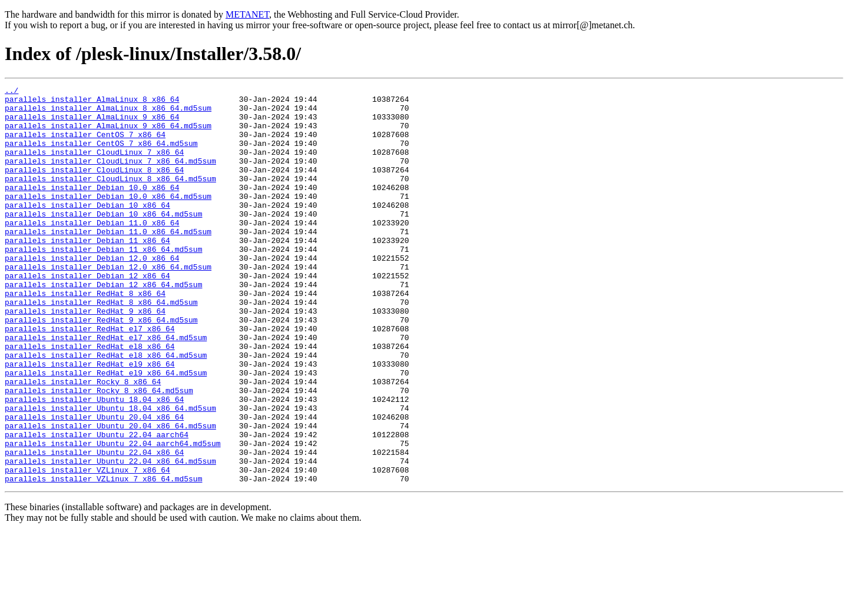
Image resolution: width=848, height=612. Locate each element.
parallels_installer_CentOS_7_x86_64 (85, 144)
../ (11, 92)
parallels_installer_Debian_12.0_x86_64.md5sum (108, 303)
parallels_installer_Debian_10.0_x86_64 (92, 208)
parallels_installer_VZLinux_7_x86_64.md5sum (103, 558)
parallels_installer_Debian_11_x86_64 (87, 272)
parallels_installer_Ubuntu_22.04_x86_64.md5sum (110, 536)
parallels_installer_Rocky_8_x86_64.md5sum (99, 452)
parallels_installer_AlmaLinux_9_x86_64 (92, 123)
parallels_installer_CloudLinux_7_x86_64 (94, 166)
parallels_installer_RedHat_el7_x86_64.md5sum (106, 388)
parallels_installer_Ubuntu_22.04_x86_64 (94, 526)
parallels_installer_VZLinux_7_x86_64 (87, 547)
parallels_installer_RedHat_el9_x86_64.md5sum (106, 430)
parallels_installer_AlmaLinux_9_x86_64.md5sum (108, 134)
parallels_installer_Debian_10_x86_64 (87, 229)
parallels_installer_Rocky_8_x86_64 (83, 441)
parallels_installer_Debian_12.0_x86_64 (92, 293)
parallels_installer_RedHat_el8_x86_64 (90, 399)
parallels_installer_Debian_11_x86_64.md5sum (103, 282)
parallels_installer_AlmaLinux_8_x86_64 (92, 102)
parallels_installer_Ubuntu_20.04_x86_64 (94, 483)
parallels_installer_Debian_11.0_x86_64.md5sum (108, 261)
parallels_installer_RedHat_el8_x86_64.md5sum (106, 409)
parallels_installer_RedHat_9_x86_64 (85, 356)
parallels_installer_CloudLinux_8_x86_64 (94, 187)
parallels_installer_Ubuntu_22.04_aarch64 (96, 505)
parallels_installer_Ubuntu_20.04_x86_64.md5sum (110, 494)
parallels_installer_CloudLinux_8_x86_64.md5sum (110, 197)
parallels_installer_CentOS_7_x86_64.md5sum (101, 155)
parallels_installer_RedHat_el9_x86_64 (90, 420)
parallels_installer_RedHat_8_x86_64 (85, 335)
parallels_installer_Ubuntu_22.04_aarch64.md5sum (113, 515)
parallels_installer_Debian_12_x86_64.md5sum (103, 325)
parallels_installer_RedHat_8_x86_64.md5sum (101, 346)
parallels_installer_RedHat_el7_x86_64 (90, 377)
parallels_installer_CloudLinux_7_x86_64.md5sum (110, 176)
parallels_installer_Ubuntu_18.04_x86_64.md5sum (110, 473)
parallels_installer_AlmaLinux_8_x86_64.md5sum (108, 113)
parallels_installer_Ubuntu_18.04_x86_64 (94, 462)
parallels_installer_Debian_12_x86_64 (87, 314)
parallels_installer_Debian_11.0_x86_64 (92, 250)
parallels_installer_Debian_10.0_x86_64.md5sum (108, 219)
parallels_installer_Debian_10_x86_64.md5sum (103, 240)
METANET (247, 14)
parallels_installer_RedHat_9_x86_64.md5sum (101, 367)
